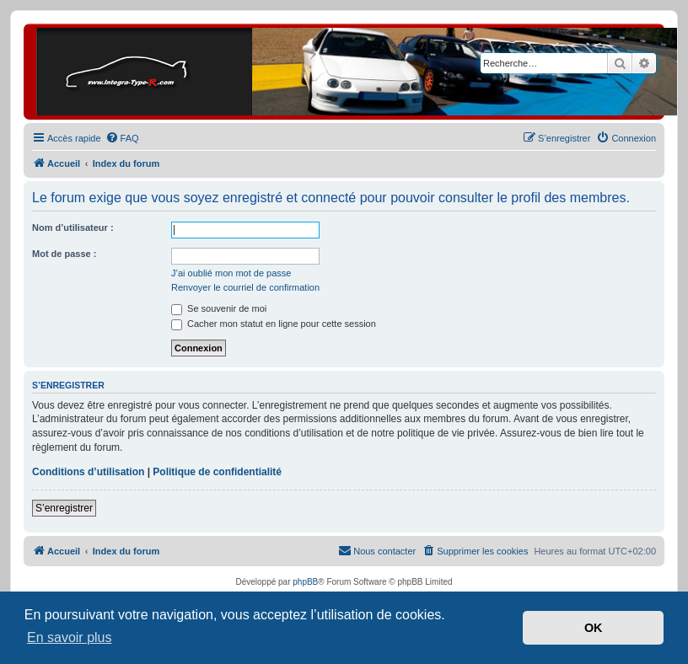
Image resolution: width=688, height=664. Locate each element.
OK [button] (593, 628)
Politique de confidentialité (217, 472)
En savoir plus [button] (69, 637)
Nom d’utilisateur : (73, 227)
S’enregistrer (64, 508)
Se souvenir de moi (218, 308)
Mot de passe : (64, 254)
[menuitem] (122, 138)
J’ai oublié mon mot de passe (231, 273)
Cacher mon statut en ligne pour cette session (273, 324)
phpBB (305, 581)
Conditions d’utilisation (88, 472)
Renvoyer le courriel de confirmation (245, 287)
